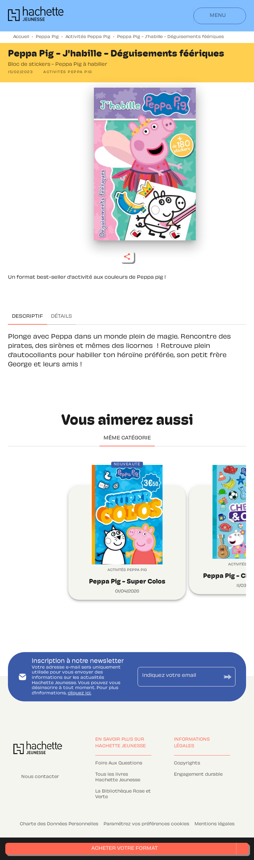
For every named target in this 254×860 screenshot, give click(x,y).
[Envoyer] (227, 676)
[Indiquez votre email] (178, 676)
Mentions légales (214, 824)
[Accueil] (36, 15)
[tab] (27, 317)
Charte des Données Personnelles (59, 824)
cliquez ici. (79, 693)
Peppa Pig (47, 37)
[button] (68, 72)
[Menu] (219, 16)
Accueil (21, 37)
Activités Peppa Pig (87, 37)
